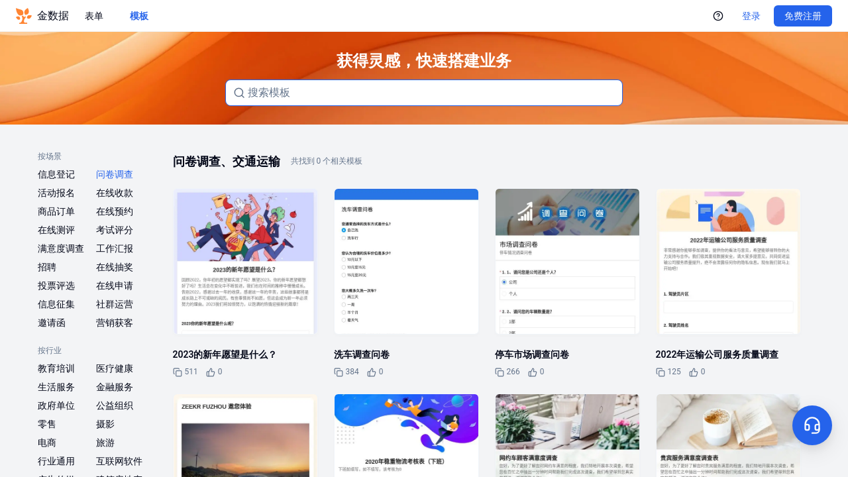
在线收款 (114, 192)
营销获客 (114, 322)
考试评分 (114, 230)
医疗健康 (114, 368)
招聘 (47, 267)
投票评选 (56, 285)
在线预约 (114, 211)
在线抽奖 (114, 267)
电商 (47, 442)
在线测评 (56, 230)
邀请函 (52, 322)
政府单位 (56, 405)
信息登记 (56, 174)
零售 (47, 424)
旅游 (105, 442)
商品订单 (56, 211)
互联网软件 (119, 461)
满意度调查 (61, 248)
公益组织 (114, 405)
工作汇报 (114, 248)
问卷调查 (114, 174)
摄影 (105, 424)
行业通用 (56, 461)
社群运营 (114, 304)
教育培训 (56, 368)
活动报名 (56, 192)
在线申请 (114, 285)
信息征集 (56, 304)
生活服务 (56, 387)
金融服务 (114, 387)
